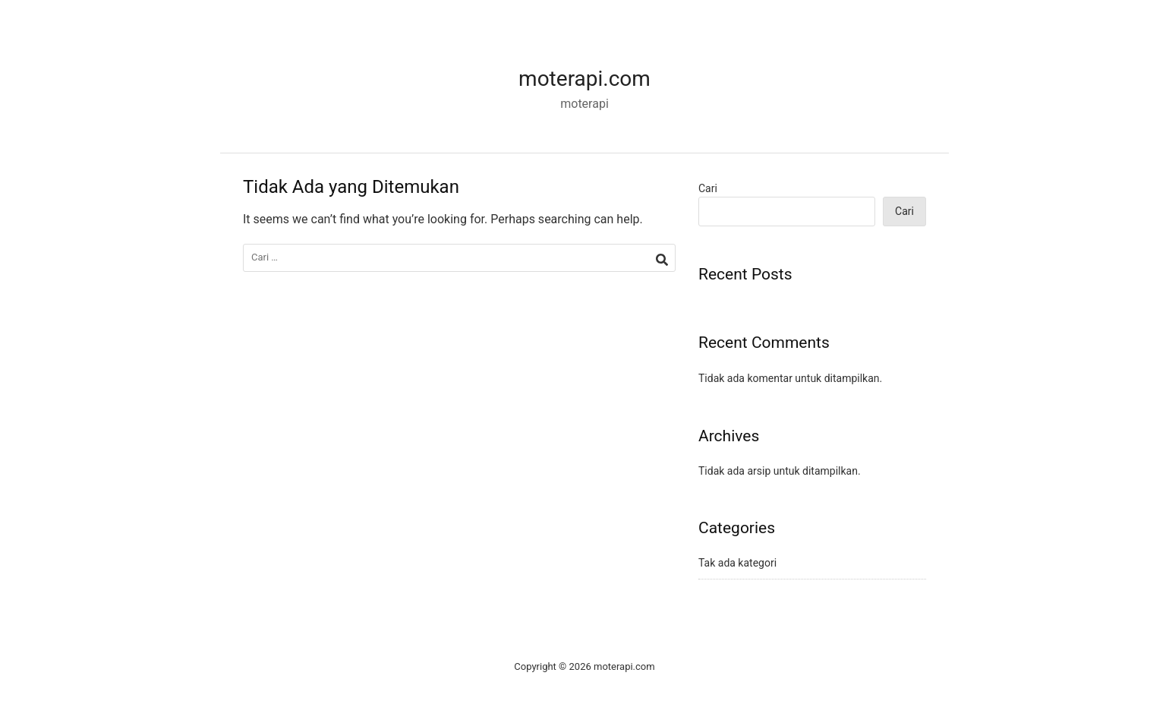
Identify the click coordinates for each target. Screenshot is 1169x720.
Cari (707, 188)
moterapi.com (584, 78)
